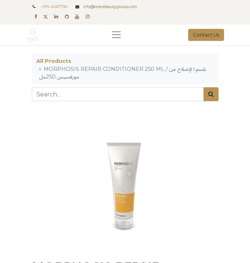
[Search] (211, 94)
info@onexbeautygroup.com (110, 6)
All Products (53, 61)
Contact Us (206, 35)
